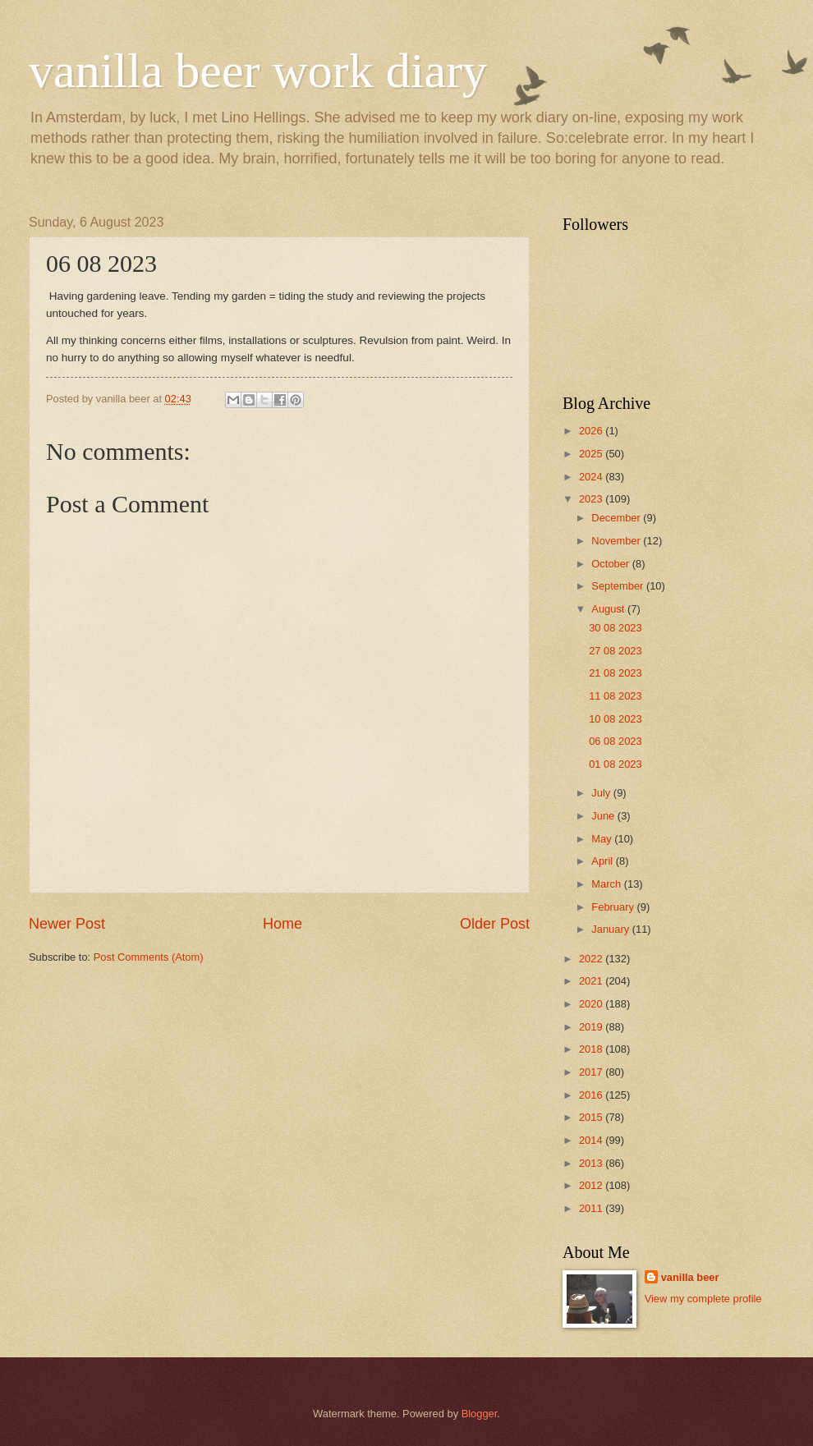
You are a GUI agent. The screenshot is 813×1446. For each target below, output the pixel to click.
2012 (592, 1185)
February (613, 907)
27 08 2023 (615, 651)
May (602, 839)
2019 (592, 1027)
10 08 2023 (615, 719)
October (611, 564)
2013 (592, 1163)
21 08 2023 (615, 673)
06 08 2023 (615, 741)
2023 (592, 499)
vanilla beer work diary (258, 71)
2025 (592, 454)
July (602, 793)
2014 (592, 1140)
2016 (592, 1095)
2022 (592, 959)
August (609, 609)
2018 (592, 1049)
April (603, 861)
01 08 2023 (615, 764)
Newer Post (67, 924)
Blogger (480, 1413)
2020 (592, 1004)
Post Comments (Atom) (149, 957)
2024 (592, 477)
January (611, 929)
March (607, 884)
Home (282, 924)
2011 (592, 1208)
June (604, 816)
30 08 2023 (615, 628)
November (617, 541)
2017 (592, 1072)
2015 (592, 1117)
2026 (592, 431)
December (617, 518)
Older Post (495, 924)
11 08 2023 (615, 696)
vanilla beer (690, 1277)
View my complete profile (703, 1298)
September (618, 586)
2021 (592, 981)
